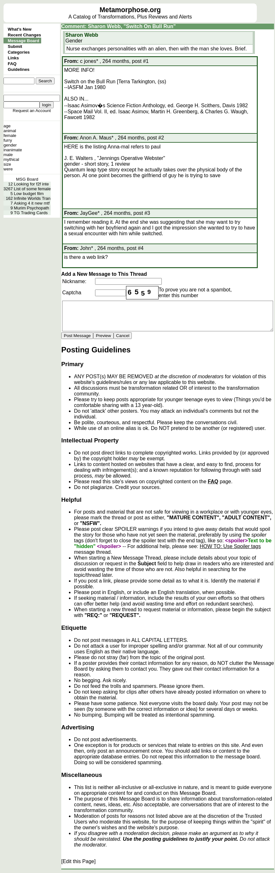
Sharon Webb (81, 35)
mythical (11, 159)
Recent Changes (24, 35)
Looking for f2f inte (31, 184)
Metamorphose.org (130, 10)
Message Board (23, 40)
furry (8, 140)
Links (13, 58)
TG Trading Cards (31, 212)
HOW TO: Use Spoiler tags (230, 546)
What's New (19, 29)
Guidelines (18, 69)
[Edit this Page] (78, 861)
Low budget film (29, 193)
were (8, 169)
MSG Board (27, 179)
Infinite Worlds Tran (32, 198)
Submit (15, 46)
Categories (19, 52)
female (10, 135)
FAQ (12, 63)
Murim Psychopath (31, 208)
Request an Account (32, 110)
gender (10, 145)
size (7, 164)
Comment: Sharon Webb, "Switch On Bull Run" (118, 26)
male (8, 154)
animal (10, 130)
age (7, 126)
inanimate (13, 149)
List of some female (32, 188)
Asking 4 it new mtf (32, 203)
